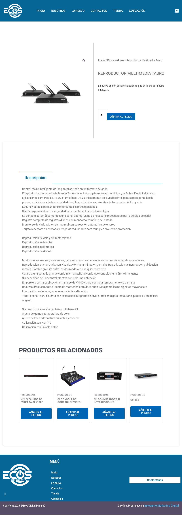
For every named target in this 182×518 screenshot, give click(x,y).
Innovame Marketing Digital (161, 505)
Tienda (117, 10)
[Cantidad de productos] (102, 115)
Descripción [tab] (36, 177)
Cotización (135, 10)
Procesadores (115, 60)
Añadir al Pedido (121, 116)
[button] (84, 60)
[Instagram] (177, 11)
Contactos (98, 10)
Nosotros (59, 10)
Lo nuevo (78, 10)
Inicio (42, 10)
